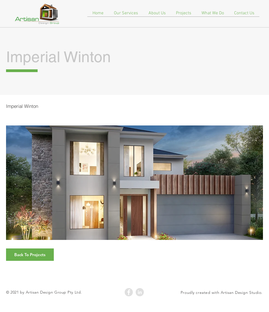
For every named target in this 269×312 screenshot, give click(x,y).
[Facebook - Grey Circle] (129, 292)
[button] (134, 182)
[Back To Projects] (30, 254)
